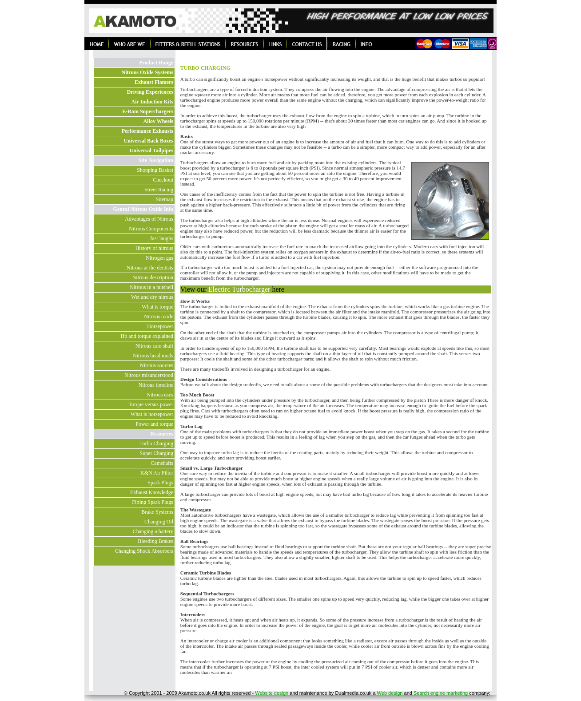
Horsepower (160, 326)
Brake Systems (157, 512)
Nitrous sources (156, 365)
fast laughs (161, 238)
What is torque (157, 307)
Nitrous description (152, 277)
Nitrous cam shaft (154, 346)
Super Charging (156, 453)
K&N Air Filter (156, 473)
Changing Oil (158, 522)
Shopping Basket (155, 170)
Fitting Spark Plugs (152, 502)
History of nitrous (154, 248)
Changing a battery (153, 531)
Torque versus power (151, 404)
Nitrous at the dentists (150, 268)
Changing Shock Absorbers (144, 551)
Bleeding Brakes (155, 541)
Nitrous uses (160, 395)
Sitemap (164, 199)
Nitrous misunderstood (148, 375)
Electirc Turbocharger (240, 289)
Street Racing (158, 189)
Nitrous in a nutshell (151, 287)
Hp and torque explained (147, 336)
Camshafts (162, 463)
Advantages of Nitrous (149, 219)
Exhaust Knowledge (151, 492)
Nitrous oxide (158, 316)
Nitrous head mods (153, 355)
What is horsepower (152, 414)
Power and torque (154, 424)
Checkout (163, 180)
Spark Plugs (160, 482)
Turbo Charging (156, 443)
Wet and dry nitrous (152, 297)
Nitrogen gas (159, 258)
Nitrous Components (151, 229)
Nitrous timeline (156, 385)
